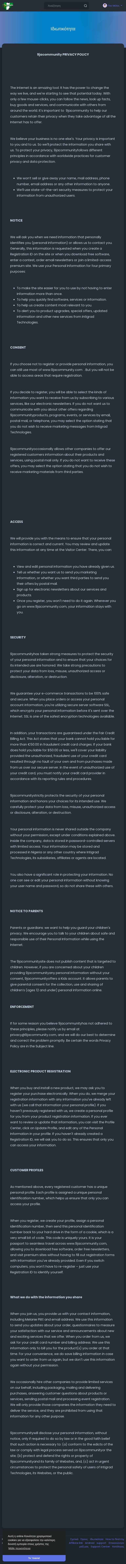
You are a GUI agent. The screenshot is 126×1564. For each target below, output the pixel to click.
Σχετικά (74, 1539)
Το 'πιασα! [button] (34, 1558)
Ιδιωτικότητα (97, 1539)
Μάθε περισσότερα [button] (19, 1548)
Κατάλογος (118, 1546)
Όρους (84, 1539)
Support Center (101, 1546)
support (102, 1543)
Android (90, 1543)
